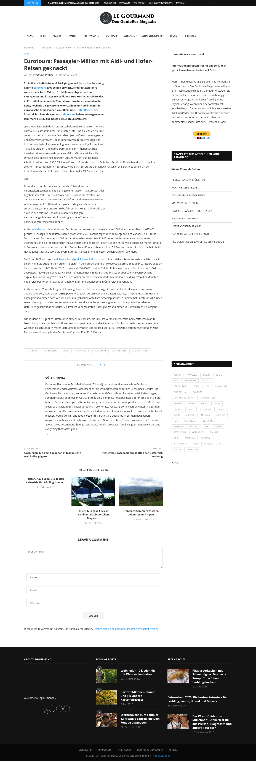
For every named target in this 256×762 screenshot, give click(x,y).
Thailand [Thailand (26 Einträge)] (216, 435)
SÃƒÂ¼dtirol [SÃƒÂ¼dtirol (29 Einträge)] (198, 435)
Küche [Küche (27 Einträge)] (177, 417)
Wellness (129, 35)
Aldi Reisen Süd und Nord (90, 259)
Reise (43, 35)
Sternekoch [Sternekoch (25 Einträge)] (180, 435)
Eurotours (39, 87)
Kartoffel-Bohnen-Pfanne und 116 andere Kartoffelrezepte (138, 696)
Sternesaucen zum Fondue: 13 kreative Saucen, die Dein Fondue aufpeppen (140, 719)
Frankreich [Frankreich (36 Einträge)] (179, 393)
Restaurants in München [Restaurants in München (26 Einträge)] (187, 429)
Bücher (174, 35)
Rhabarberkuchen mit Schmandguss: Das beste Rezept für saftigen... (81, 3)
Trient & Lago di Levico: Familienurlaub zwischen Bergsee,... (93, 514)
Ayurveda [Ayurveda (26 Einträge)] (193, 375)
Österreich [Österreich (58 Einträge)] (193, 454)
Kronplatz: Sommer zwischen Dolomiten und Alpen (141, 512)
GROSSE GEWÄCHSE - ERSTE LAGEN (192, 210)
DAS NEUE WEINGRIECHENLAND (190, 234)
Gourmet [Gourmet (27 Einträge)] (216, 393)
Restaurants (91, 35)
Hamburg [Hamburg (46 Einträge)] (179, 405)
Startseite (29, 47)
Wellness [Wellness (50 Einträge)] (210, 448)
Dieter (66, 350)
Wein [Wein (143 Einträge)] (196, 448)
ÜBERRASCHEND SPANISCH (187, 226)
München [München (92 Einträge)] (223, 417)
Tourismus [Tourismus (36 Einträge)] (190, 441)
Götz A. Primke (44, 75)
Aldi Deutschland (64, 259)
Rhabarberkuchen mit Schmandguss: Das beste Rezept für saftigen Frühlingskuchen (209, 677)
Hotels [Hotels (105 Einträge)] (205, 405)
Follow (175, 467)
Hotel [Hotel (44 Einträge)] (193, 405)
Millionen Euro (140, 350)
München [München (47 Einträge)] (191, 417)
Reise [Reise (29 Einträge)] (176, 423)
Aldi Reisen (32, 350)
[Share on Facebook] (104, 365)
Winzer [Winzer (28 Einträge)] (177, 454)
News (30, 35)
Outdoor (111, 35)
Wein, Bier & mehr (152, 35)
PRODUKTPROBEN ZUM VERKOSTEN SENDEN (198, 241)
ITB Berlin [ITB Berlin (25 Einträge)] (179, 411)
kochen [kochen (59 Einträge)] (222, 411)
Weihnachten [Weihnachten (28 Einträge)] (181, 448)
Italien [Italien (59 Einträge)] (218, 405)
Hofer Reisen (84, 110)
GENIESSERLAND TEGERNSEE (188, 195)
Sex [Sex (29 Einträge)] (207, 429)
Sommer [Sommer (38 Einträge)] (220, 429)
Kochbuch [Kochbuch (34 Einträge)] (207, 411)
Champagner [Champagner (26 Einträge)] (191, 381)
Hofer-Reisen (38, 229)
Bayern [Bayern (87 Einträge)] (207, 375)
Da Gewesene (50, 350)
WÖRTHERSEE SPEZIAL (185, 187)
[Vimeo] (213, 3)
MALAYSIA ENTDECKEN (185, 203)
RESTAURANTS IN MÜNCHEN (188, 179)
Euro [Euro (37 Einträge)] (208, 387)
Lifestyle (190, 35)
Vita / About (139, 3)
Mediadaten (110, 3)
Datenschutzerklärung (160, 3)
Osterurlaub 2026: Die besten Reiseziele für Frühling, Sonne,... (46, 480)
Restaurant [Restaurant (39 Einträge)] (191, 423)
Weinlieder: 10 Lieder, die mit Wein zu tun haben (138, 673)
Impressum (124, 3)
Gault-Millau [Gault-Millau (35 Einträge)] (199, 393)
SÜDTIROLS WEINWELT (185, 218)
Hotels (72, 35)
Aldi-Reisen (68, 114)
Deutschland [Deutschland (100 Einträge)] (181, 387)
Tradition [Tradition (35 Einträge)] (208, 441)
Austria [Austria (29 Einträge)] (178, 375)
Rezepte (57, 35)
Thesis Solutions (160, 756)
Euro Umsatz (82, 350)
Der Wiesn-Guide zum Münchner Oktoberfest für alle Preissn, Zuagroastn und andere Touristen (211, 723)
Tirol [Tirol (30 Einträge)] (176, 441)
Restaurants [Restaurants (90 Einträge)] (209, 423)
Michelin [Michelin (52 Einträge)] (207, 417)
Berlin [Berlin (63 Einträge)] (220, 375)
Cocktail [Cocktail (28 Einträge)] (208, 381)
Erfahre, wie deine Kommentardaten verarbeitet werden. (126, 629)
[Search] (230, 36)
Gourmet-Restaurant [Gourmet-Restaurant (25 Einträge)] (185, 399)
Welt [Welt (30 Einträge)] (223, 448)
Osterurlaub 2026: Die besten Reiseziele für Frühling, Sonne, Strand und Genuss (197, 700)
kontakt (180, 3)
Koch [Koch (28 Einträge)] (192, 411)
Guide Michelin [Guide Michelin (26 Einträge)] (210, 399)
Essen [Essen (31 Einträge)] (197, 387)
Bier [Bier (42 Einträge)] (176, 381)
